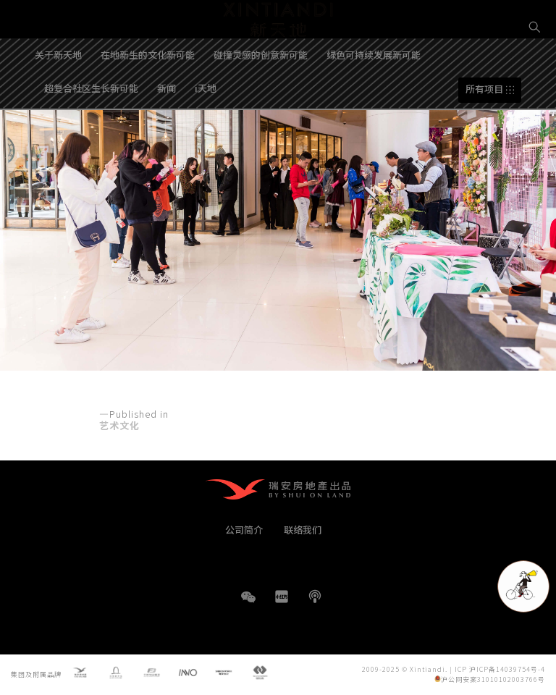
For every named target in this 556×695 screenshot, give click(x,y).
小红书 (282, 597)
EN (535, 77)
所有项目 (484, 131)
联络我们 (302, 529)
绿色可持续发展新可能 (374, 97)
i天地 (205, 130)
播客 (315, 597)
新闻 (166, 130)
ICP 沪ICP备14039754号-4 (500, 669)
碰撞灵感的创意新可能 (261, 97)
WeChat (248, 604)
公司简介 (244, 529)
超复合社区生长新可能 (91, 130)
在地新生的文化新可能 (148, 97)
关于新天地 (58, 97)
